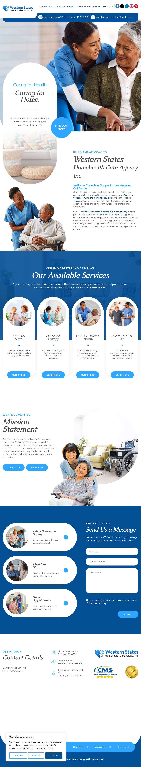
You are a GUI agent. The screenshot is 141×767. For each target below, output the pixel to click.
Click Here (18, 374)
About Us (53, 6)
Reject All (36, 755)
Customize (18, 755)
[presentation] (100, 614)
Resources (99, 746)
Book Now (37, 467)
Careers (79, 6)
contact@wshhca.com (122, 17)
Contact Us (107, 6)
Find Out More (61, 127)
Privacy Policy (99, 603)
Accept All (53, 755)
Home (42, 6)
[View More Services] (96, 287)
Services (66, 6)
